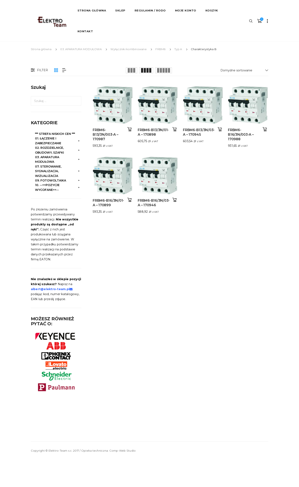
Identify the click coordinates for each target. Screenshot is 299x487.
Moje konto (185, 10)
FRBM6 (160, 49)
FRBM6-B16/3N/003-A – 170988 (238, 134)
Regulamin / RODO (150, 10)
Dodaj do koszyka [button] (129, 129)
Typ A (178, 49)
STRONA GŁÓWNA (92, 10)
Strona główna (41, 49)
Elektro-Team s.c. (61, 450)
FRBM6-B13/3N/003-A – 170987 (105, 134)
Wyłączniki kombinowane (128, 49)
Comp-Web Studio (122, 450)
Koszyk (211, 10)
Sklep (120, 10)
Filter (39, 70)
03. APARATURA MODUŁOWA (81, 49)
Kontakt (85, 31)
